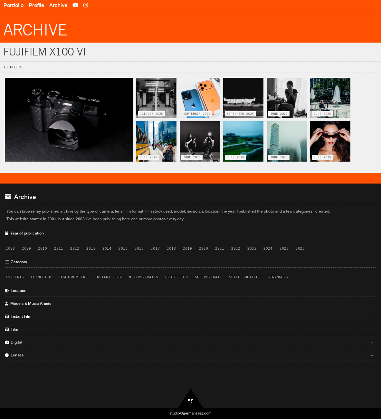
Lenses (189, 355)
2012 (74, 248)
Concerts (15, 277)
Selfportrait (208, 277)
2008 (10, 248)
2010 (42, 248)
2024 (267, 248)
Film (189, 329)
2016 (139, 248)
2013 (90, 248)
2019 (187, 248)
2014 (106, 248)
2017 (155, 248)
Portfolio (14, 5)
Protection (176, 277)
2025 (284, 248)
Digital (189, 342)
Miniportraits (143, 277)
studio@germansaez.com (190, 413)
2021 (219, 248)
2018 (171, 248)
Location (189, 290)
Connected (41, 277)
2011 (58, 248)
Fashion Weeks (73, 277)
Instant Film (108, 277)
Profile (36, 5)
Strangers (278, 277)
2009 (26, 248)
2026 (300, 248)
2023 (251, 248)
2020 (203, 248)
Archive (58, 5)
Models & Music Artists (189, 303)
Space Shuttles (245, 277)
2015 (123, 248)
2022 (235, 248)
